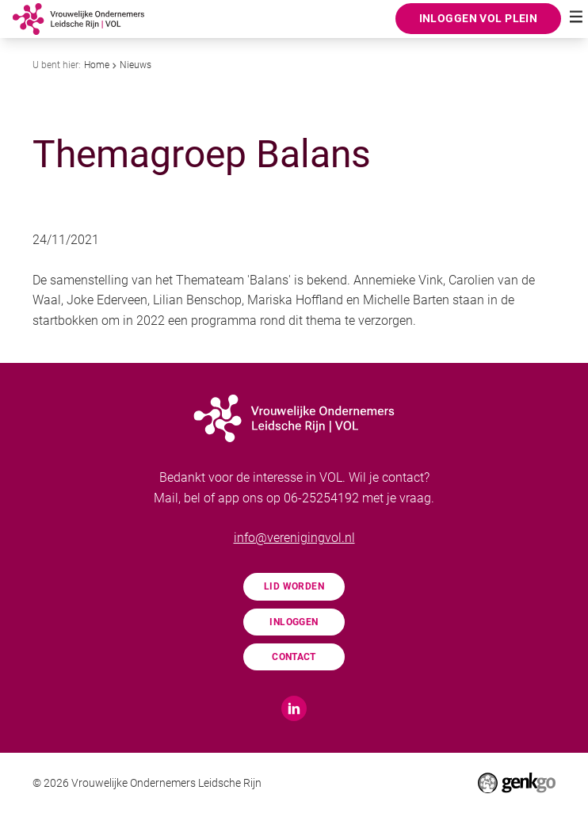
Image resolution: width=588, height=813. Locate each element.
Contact (294, 656)
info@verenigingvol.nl (294, 537)
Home (96, 65)
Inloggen (293, 622)
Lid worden (294, 586)
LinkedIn (294, 708)
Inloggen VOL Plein (478, 18)
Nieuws (135, 65)
